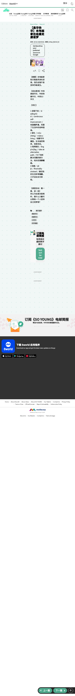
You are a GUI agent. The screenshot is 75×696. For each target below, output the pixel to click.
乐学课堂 (46, 140)
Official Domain (30, 316)
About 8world (15, 314)
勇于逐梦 (15, 140)
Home (7, 314)
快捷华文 (31, 140)
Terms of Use (19, 316)
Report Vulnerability (43, 316)
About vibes (25, 314)
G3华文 (39, 140)
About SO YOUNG (36, 314)
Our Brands (31, 328)
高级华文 (23, 140)
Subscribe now (51, 164)
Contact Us (56, 314)
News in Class (5, 25)
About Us (23, 328)
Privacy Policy (66, 314)
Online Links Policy (56, 316)
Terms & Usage (50, 328)
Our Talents (47, 314)
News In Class (14, 25)
